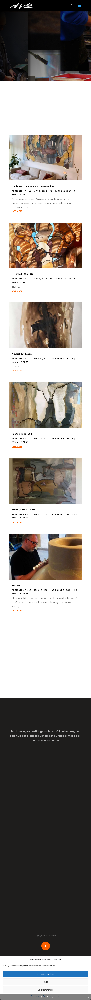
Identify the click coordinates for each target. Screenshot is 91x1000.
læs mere (17, 211)
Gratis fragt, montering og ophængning (33, 186)
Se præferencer (45, 989)
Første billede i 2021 (22, 434)
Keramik (16, 585)
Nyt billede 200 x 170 (23, 274)
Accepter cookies (45, 973)
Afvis (45, 981)
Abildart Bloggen (61, 191)
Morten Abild (23, 191)
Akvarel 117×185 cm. (22, 354)
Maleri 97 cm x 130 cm (23, 509)
